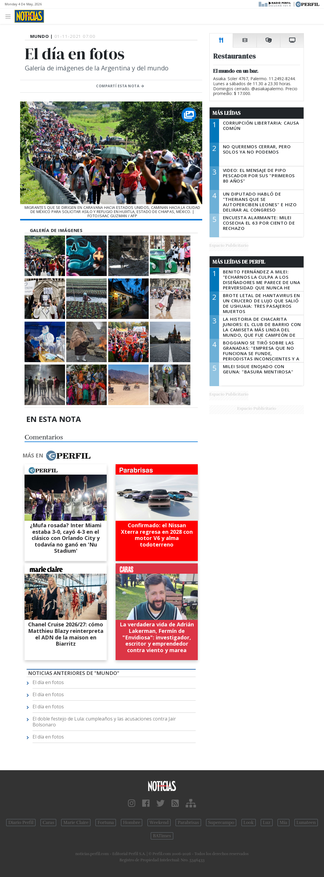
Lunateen (306, 822)
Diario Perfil (20, 822)
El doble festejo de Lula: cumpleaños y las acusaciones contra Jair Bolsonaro (104, 721)
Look (249, 822)
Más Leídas (227, 113)
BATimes (162, 836)
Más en (56, 456)
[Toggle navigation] (9, 16)
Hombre (131, 822)
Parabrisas (188, 822)
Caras (48, 822)
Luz (266, 822)
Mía (283, 822)
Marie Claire (75, 822)
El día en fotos (48, 682)
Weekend (159, 822)
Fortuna (106, 822)
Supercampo (221, 822)
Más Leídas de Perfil (239, 261)
